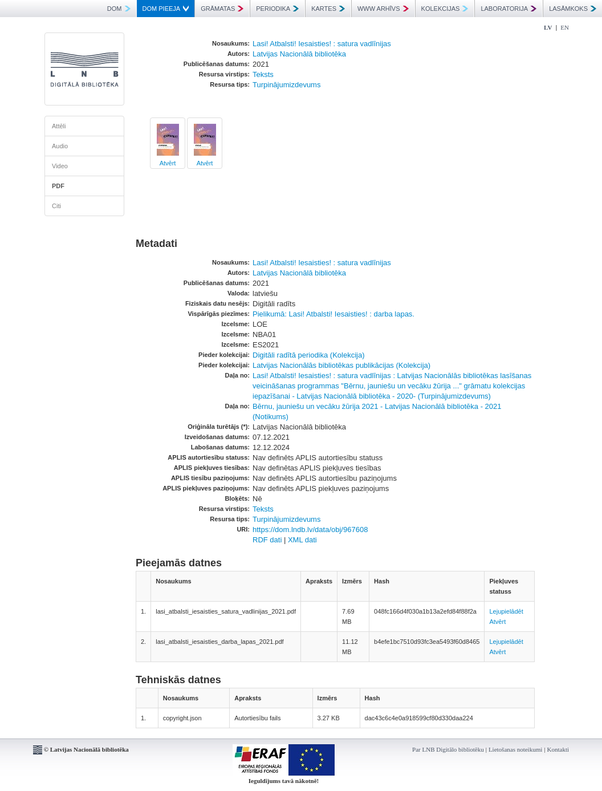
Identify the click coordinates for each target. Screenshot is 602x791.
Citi (56, 205)
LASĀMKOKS (572, 8)
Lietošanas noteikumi (515, 749)
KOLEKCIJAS (445, 8)
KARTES (328, 8)
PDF (58, 185)
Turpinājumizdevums (286, 84)
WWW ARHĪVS (383, 8)
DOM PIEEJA (166, 8)
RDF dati (267, 540)
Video (60, 166)
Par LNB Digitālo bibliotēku (448, 749)
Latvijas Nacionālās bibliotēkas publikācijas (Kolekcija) (341, 365)
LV (548, 27)
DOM (119, 8)
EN (564, 27)
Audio (60, 146)
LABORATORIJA (508, 8)
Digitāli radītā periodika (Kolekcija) (309, 355)
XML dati (302, 540)
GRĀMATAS (222, 8)
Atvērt (168, 163)
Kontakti (558, 749)
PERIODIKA (277, 8)
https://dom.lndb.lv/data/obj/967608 (310, 529)
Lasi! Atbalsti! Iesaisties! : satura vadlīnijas (322, 43)
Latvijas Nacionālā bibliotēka (299, 54)
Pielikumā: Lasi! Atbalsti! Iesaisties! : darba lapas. (333, 314)
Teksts (263, 74)
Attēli (59, 126)
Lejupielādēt (506, 611)
